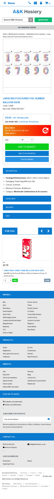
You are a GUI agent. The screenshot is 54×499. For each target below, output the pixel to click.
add (15, 280)
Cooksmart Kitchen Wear (12, 320)
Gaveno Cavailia (34, 320)
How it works (7, 384)
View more (10, 133)
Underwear (32, 350)
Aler (4, 305)
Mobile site (31, 384)
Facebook (44, 486)
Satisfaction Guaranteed (37, 381)
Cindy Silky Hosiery (34, 314)
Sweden (13, 475)
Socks (5, 347)
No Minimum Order (27, 27)
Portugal (29, 475)
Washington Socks (9, 317)
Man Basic (7, 308)
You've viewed (27, 159)
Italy (40, 473)
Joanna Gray (32, 317)
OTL (4, 329)
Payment (6, 374)
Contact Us (32, 377)
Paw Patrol (31, 329)
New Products (33, 357)
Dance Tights (8, 333)
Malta (38, 475)
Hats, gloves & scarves (11, 353)
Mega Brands (8, 323)
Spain (21, 475)
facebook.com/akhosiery (12, 401)
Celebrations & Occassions (35, 34)
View (47, 280)
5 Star (30, 305)
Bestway (6, 326)
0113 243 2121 (9, 444)
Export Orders (8, 381)
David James (32, 302)
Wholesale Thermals (9, 486)
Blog (29, 374)
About (30, 461)
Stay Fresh (7, 314)
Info (4, 371)
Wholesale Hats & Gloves (29, 486)
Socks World (32, 326)
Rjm (4, 302)
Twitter (4, 489)
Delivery (31, 371)
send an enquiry (10, 447)
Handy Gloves (33, 308)
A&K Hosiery (17, 484)
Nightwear (7, 350)
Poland (4, 475)
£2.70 (14, 264)
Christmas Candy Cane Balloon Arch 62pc (24, 270)
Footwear (6, 357)
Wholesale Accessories (16, 34)
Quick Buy (43, 19)
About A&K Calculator (11, 387)
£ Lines (30, 347)
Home (5, 34)
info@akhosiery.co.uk (37, 444)
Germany (23, 473)
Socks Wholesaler (31, 484)
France (33, 473)
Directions (6, 461)
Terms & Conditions (10, 377)
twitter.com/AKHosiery (12, 405)
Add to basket (27, 146)
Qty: (7, 139)
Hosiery (30, 353)
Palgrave (31, 323)
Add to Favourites (27, 153)
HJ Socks (31, 311)
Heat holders (7, 311)
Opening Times (8, 464)
